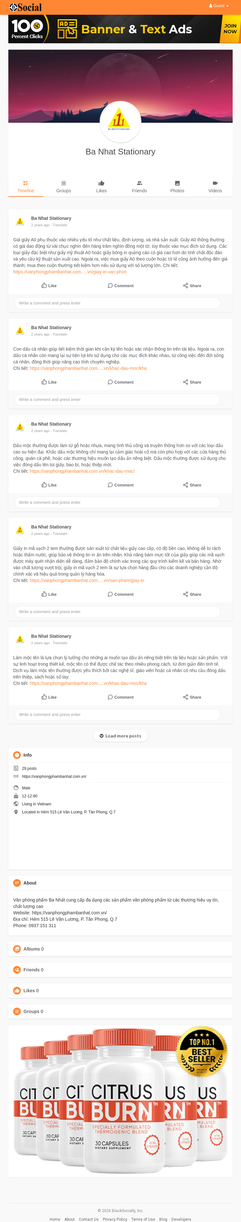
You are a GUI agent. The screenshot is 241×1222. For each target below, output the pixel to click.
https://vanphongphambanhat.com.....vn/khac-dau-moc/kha (88, 368)
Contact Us (89, 1219)
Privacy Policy (115, 1219)
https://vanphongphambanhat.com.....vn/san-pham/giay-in (87, 580)
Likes (29, 990)
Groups (31, 1011)
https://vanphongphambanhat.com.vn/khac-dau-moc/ (82, 471)
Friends (31, 969)
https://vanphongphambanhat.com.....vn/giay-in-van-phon (70, 271)
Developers (181, 1219)
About (69, 1219)
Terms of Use (143, 1219)
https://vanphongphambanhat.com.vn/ (54, 776)
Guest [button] (219, 5)
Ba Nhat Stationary (120, 151)
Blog (163, 1219)
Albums (31, 949)
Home (55, 1219)
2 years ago (40, 225)
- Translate (59, 225)
